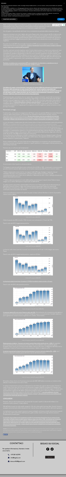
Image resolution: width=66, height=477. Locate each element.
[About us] (50, 457)
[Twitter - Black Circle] (52, 449)
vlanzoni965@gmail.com (17, 461)
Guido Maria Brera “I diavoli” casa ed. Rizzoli (27, 102)
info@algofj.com (15, 458)
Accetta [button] (61, 19)
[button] (64, 3)
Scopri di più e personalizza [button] (9, 19)
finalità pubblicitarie (9, 10)
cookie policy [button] (6, 6)
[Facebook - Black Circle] (47, 449)
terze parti (22, 8)
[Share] (5, 434)
